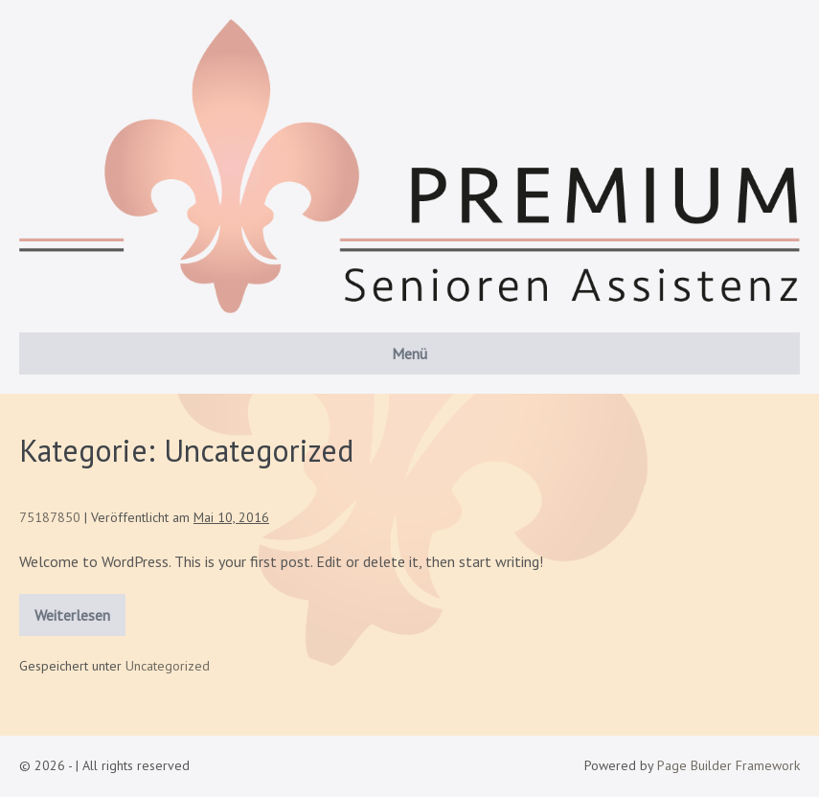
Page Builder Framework (728, 765)
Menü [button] (409, 353)
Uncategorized (167, 665)
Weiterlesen (79, 609)
